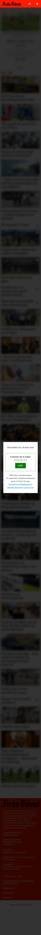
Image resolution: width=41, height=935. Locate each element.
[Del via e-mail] (23, 59)
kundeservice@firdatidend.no (20, 484)
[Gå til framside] (11, 4)
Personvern (8, 844)
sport (20, 68)
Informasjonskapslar (12, 842)
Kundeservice (9, 893)
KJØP (20, 465)
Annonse (7, 897)
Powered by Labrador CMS (20, 905)
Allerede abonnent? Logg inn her (20, 487)
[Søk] (29, 4)
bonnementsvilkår (12, 840)
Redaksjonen (8, 888)
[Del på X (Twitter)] (20, 59)
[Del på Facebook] (16, 59)
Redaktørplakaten (11, 835)
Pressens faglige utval (12, 832)
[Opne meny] (37, 4)
